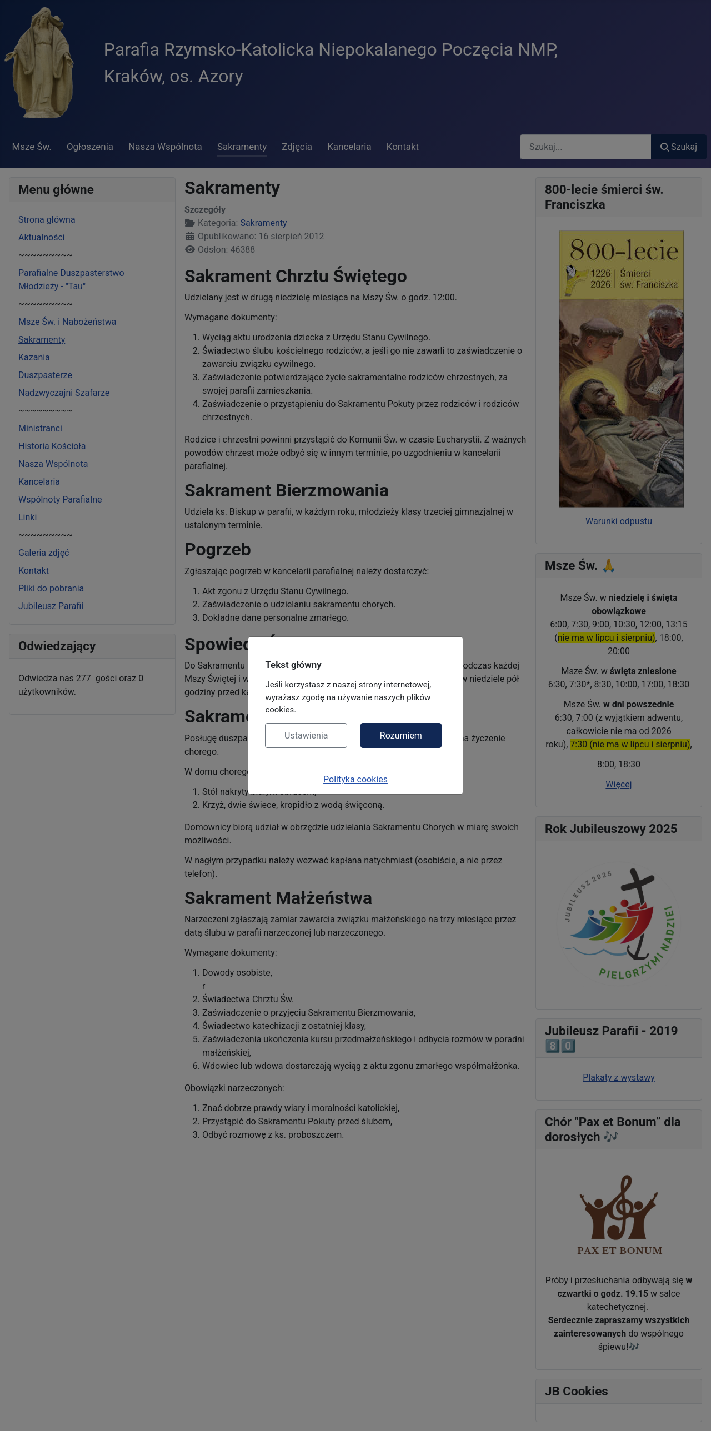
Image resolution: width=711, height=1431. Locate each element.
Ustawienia (306, 735)
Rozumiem (401, 735)
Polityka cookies (355, 779)
